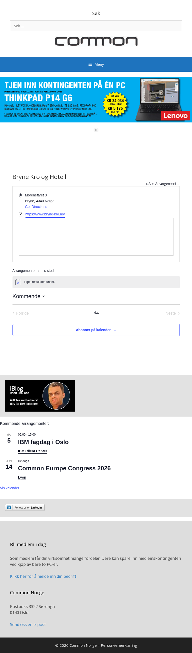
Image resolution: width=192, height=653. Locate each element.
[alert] (96, 282)
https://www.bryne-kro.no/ (45, 214)
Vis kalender (9, 488)
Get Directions (36, 207)
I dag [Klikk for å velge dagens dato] (96, 312)
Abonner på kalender (93, 330)
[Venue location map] (96, 236)
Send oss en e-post (28, 624)
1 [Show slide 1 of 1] (96, 130)
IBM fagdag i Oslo (43, 442)
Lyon (22, 477)
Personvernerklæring (119, 645)
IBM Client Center (32, 451)
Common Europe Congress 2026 (64, 468)
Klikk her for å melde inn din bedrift (43, 576)
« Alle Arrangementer (163, 183)
